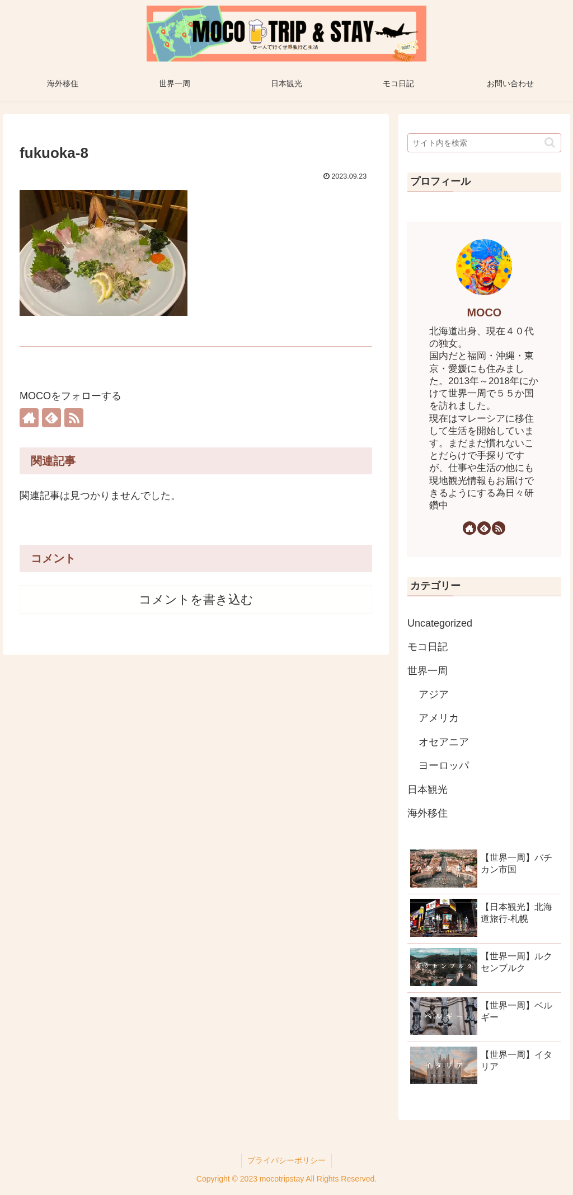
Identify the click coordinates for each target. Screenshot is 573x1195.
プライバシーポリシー (286, 1160)
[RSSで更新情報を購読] (73, 417)
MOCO (484, 312)
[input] (484, 142)
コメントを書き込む (196, 599)
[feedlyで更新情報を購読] (51, 417)
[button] (550, 142)
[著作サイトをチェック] (29, 417)
